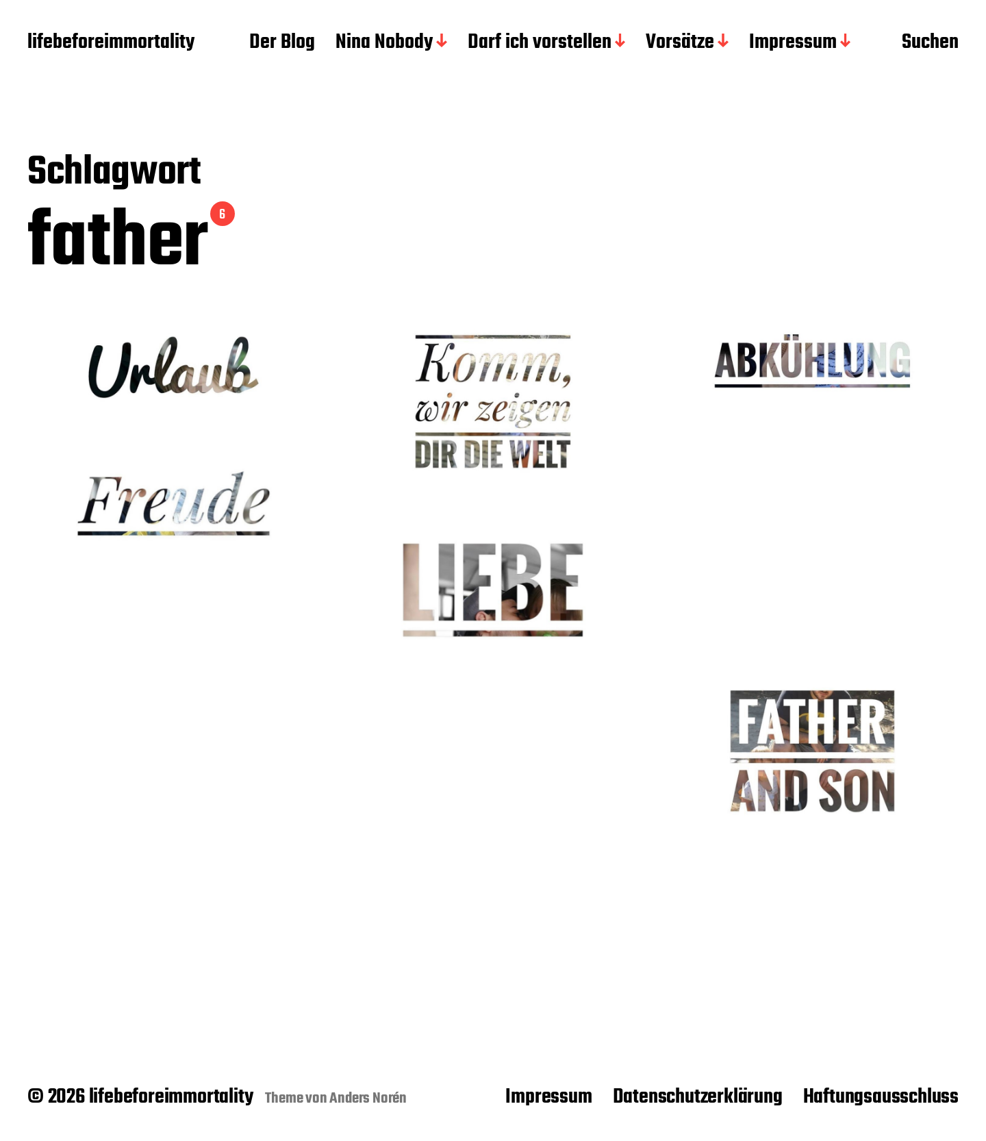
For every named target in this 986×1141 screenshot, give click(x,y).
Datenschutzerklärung (698, 1097)
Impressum (793, 43)
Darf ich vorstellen (539, 43)
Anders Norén (368, 1098)
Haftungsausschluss (881, 1097)
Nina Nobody (384, 43)
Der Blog (282, 43)
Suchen (930, 43)
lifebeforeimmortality (110, 43)
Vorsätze (680, 43)
